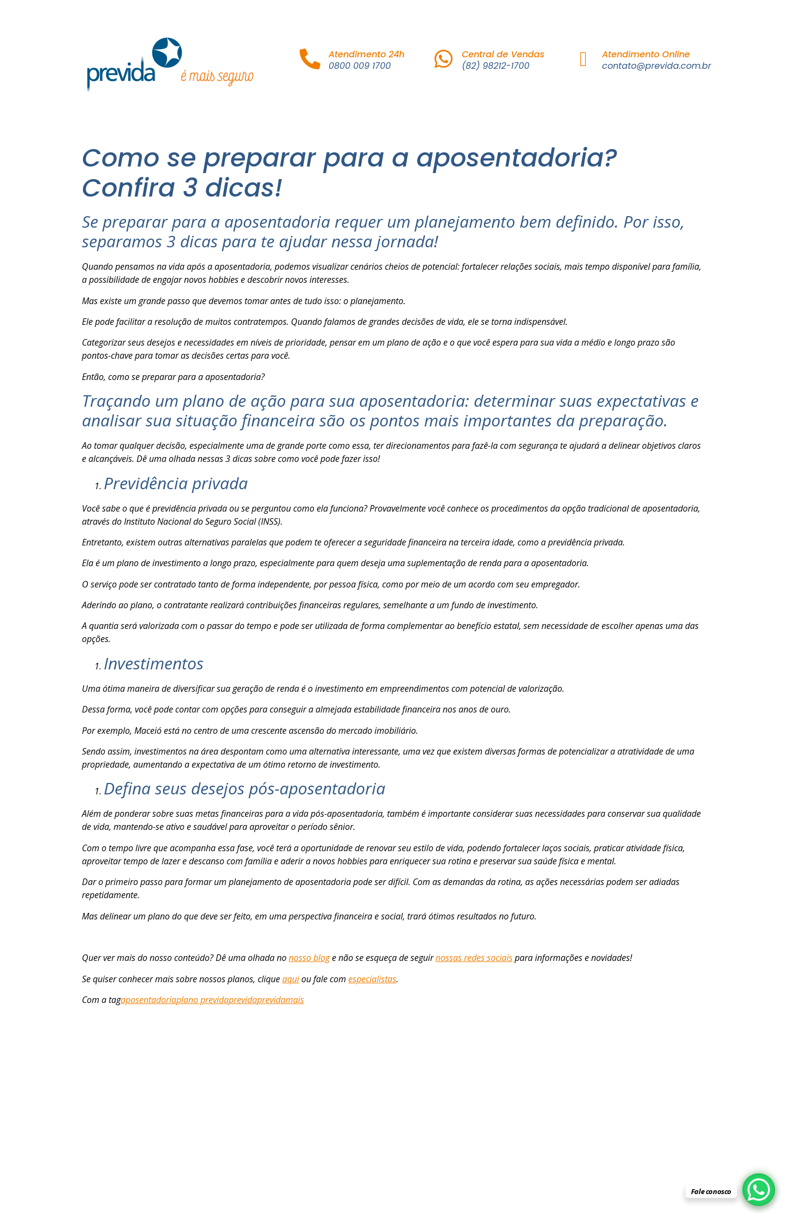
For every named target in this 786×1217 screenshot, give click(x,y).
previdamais (280, 1000)
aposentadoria (148, 1000)
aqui (290, 979)
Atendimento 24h (366, 54)
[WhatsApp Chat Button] (758, 1189)
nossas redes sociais (474, 958)
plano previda (202, 1000)
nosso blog (309, 958)
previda (243, 1000)
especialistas (372, 979)
